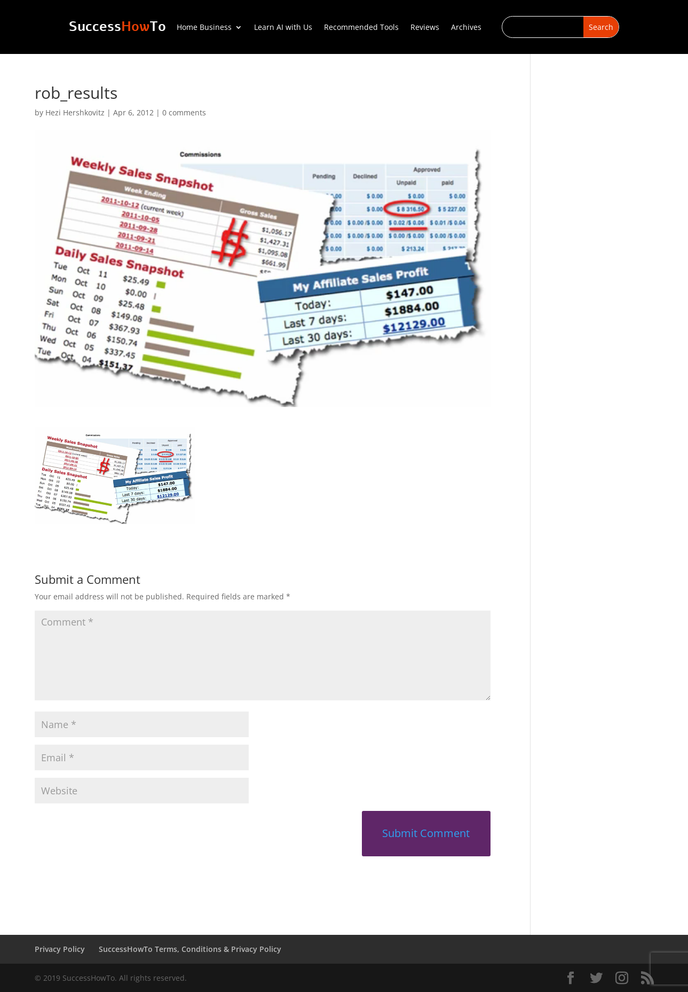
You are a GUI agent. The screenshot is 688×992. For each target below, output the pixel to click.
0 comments (184, 112)
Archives (466, 28)
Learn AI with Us (283, 28)
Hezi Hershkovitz (75, 112)
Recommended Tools (361, 28)
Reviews (424, 28)
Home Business (204, 28)
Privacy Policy (60, 949)
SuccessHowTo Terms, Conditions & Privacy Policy (190, 949)
